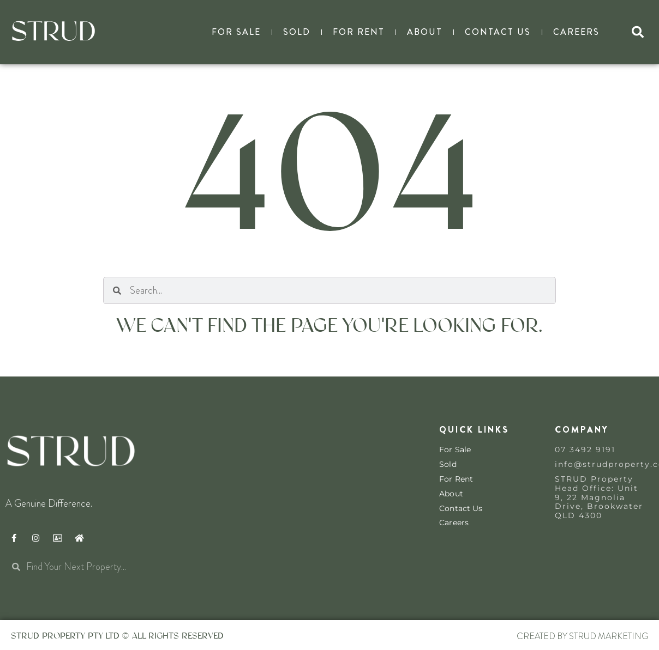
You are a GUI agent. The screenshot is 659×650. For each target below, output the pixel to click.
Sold (296, 32)
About (424, 32)
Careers (576, 32)
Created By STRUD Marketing (582, 636)
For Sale (236, 32)
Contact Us (498, 32)
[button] (638, 32)
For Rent (359, 32)
